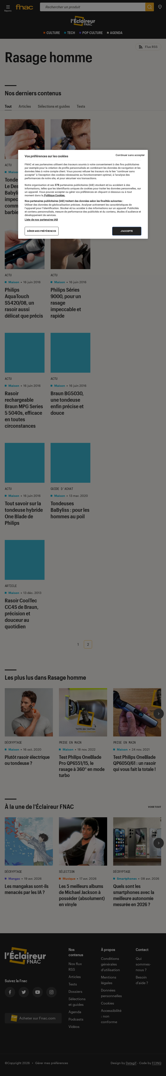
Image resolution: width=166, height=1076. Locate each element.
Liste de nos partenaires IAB (41, 219)
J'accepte (127, 231)
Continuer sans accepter (130, 155)
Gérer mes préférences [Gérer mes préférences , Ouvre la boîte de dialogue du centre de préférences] (41, 231)
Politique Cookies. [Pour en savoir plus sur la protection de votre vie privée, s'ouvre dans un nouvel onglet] (54, 195)
